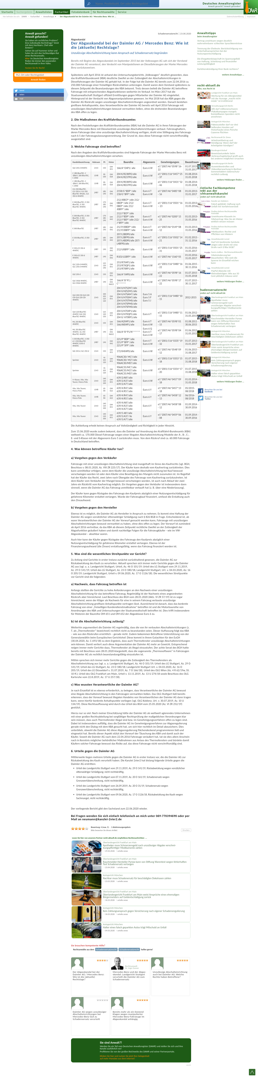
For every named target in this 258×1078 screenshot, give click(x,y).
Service (122, 12)
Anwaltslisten (44, 12)
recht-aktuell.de (217, 196)
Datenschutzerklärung (235, 16)
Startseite (7, 12)
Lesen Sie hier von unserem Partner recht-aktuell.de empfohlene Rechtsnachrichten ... (109, 838)
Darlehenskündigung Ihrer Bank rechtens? (218, 68)
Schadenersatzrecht (129, 949)
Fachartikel (35, 16)
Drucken (186, 830)
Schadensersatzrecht (168, 33)
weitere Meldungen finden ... (230, 179)
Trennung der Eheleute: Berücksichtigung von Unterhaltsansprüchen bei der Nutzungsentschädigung (219, 51)
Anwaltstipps (48, 16)
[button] (39, 91)
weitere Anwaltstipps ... (233, 74)
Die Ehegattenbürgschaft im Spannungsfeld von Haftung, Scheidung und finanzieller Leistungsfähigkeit (218, 61)
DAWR (24, 16)
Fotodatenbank (81, 12)
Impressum (251, 16)
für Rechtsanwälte (104, 12)
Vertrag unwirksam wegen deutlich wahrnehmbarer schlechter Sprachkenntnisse (219, 42)
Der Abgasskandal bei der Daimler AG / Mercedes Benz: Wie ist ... (88, 16)
